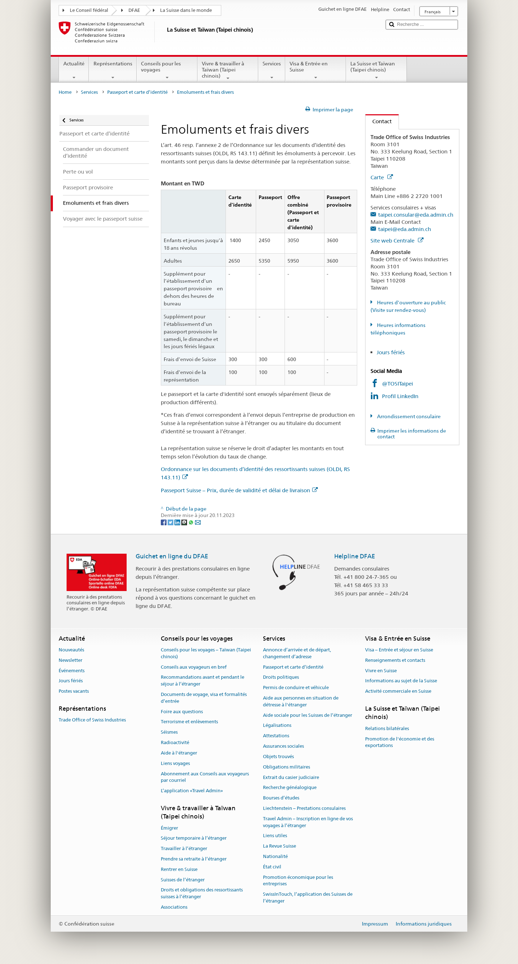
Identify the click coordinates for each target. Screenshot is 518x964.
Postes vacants (74, 691)
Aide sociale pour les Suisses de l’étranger (307, 715)
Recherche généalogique (290, 787)
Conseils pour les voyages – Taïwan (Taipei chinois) (206, 653)
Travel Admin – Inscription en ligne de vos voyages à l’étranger (308, 822)
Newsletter (70, 660)
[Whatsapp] (191, 522)
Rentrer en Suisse (179, 869)
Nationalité (275, 856)
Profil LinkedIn (400, 396)
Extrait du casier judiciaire (291, 777)
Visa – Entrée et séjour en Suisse (399, 649)
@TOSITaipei (397, 383)
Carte (382, 177)
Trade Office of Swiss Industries (92, 720)
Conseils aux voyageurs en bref (194, 667)
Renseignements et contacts (395, 660)
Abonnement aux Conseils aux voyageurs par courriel (205, 777)
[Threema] (184, 522)
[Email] (198, 522)
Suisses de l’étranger (183, 879)
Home (65, 92)
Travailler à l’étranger (184, 848)
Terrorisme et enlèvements (189, 722)
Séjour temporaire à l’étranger (194, 838)
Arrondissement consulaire (408, 416)
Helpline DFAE (354, 556)
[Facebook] (164, 522)
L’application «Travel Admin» (192, 790)
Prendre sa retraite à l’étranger (194, 859)
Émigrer (169, 828)
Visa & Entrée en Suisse (316, 70)
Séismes (169, 732)
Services (272, 70)
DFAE (134, 10)
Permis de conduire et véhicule (296, 688)
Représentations (112, 70)
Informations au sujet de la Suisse (401, 681)
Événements (72, 670)
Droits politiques (281, 677)
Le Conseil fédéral (89, 10)
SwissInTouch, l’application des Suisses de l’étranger (308, 898)
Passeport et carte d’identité (137, 92)
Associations (174, 907)
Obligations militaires (286, 767)
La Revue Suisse (279, 846)
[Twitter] (171, 522)
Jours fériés (391, 352)
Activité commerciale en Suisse (398, 691)
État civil (272, 867)
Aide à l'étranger (179, 753)
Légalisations (277, 725)
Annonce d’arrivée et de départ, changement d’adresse (297, 653)
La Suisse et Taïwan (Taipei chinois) (376, 70)
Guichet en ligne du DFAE (172, 556)
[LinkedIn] (177, 522)
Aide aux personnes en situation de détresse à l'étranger (300, 701)
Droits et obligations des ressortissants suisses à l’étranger (202, 893)
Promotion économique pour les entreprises (298, 881)
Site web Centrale (397, 240)
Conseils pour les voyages (167, 70)
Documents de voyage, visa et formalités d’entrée (204, 698)
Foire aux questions (182, 711)
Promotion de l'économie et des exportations (399, 742)
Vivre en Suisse (381, 670)
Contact (378, 121)
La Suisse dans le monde (186, 10)
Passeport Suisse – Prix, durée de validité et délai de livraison (239, 490)
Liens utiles (275, 836)
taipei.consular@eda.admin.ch (415, 214)
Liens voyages (175, 763)
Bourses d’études (281, 798)
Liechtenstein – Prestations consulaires (304, 808)
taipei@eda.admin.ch (404, 229)
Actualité (73, 70)
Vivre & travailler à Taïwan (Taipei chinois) (228, 71)
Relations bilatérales (387, 728)
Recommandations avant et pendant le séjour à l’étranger (202, 681)
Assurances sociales (283, 746)
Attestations (276, 736)
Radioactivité (175, 742)
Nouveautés (71, 649)
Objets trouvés (278, 756)
